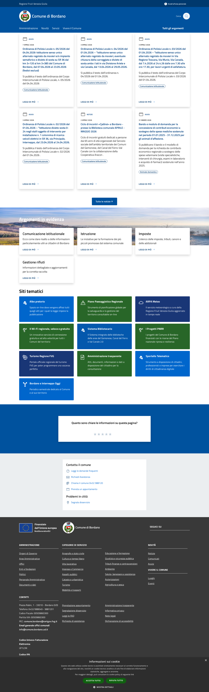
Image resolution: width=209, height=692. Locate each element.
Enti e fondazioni (27, 569)
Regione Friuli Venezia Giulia (33, 4)
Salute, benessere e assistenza (120, 574)
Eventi (151, 583)
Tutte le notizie (104, 201)
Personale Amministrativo (32, 579)
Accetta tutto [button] (93, 680)
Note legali (110, 616)
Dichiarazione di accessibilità (119, 621)
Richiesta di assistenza (73, 621)
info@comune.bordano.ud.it (33, 629)
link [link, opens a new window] (132, 674)
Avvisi (28, 39)
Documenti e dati (27, 584)
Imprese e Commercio (72, 569)
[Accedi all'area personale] (175, 3)
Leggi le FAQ (68, 616)
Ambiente (110, 569)
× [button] (206, 660)
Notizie (87, 114)
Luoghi (151, 578)
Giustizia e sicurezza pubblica (119, 558)
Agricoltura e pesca (114, 584)
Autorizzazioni (112, 579)
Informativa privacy (114, 610)
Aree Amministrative (29, 558)
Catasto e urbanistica (72, 579)
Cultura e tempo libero (73, 558)
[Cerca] (186, 16)
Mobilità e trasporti (71, 590)
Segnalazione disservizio (74, 610)
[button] (104, 687)
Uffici (21, 564)
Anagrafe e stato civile (73, 553)
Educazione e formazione (117, 553)
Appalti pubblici (69, 574)
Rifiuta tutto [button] (116, 680)
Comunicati (153, 558)
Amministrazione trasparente (119, 605)
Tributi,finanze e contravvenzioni (121, 563)
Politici (22, 574)
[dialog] (104, 674)
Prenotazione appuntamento (76, 605)
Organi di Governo (28, 553)
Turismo (66, 584)
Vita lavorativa (69, 564)
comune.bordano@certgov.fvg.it (40, 621)
